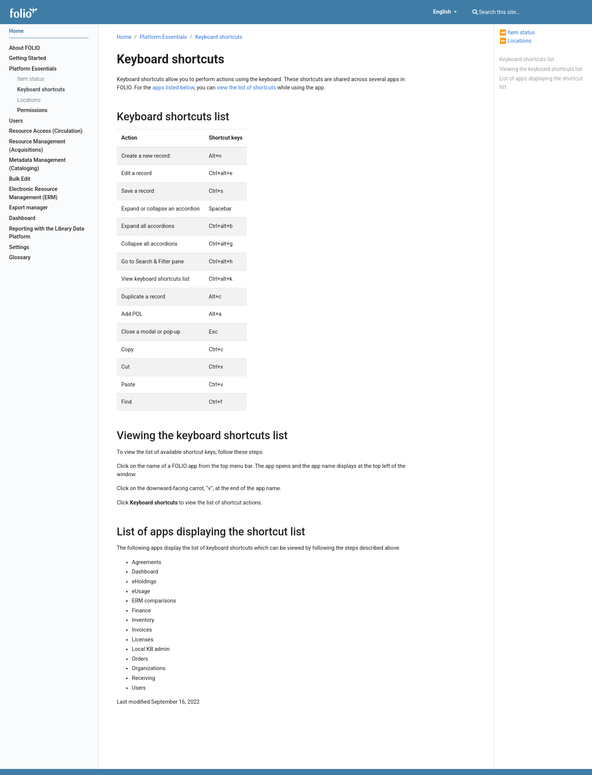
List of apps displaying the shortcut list (541, 82)
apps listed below (173, 88)
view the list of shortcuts (246, 88)
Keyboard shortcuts (218, 37)
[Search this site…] (521, 12)
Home (124, 37)
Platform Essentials (163, 37)
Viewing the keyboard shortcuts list (541, 69)
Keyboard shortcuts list (526, 59)
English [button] (442, 12)
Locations (519, 41)
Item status (521, 32)
